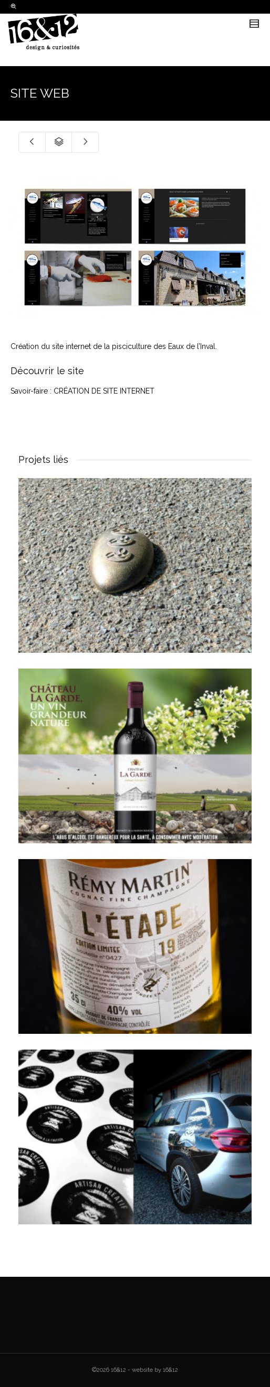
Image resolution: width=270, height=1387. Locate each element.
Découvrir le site (47, 370)
